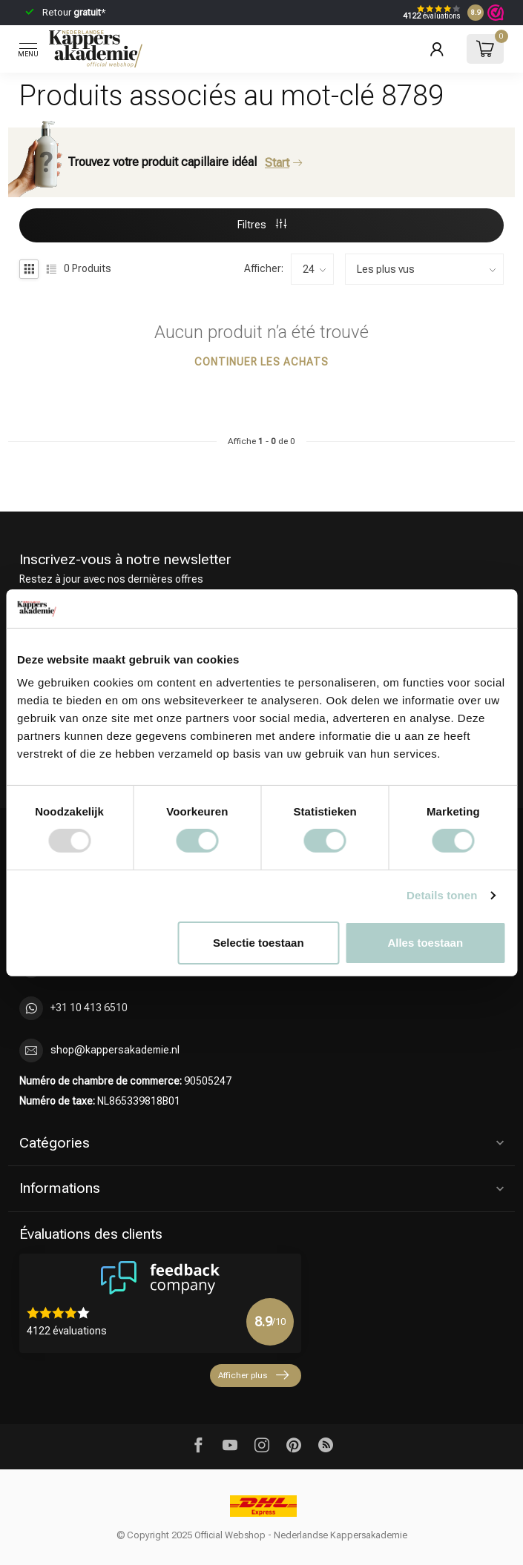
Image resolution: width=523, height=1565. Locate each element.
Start (283, 163)
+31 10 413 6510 (89, 1007)
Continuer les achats (261, 362)
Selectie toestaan (258, 942)
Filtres (261, 225)
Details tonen (442, 895)
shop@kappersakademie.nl (115, 1050)
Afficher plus (253, 1375)
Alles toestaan (425, 942)
